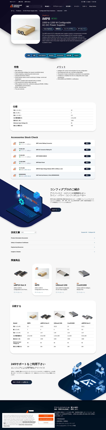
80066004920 (22, 174)
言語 (83, 1)
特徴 (28, 55)
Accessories (60, 55)
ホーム (13, 10)
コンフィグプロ (69, 29)
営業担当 (58, 29)
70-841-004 (22, 142)
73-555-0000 (22, 161)
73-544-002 (22, 155)
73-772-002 (22, 168)
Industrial (59, 10)
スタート (56, 210)
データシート (82, 29)
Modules (51, 55)
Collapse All (91, 232)
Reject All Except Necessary (46, 419)
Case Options (48, 29)
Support (76, 55)
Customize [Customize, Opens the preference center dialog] (46, 422)
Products (18, 10)
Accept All (46, 415)
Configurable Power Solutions (47, 10)
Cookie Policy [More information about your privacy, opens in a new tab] (21, 424)
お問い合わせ (27, 169)
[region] (28, 420)
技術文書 (69, 55)
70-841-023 (22, 148)
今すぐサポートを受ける (21, 382)
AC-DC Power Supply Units (30, 10)
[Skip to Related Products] (1, 258)
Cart (94, 1)
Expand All (84, 232)
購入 (87, 143)
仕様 (34, 55)
